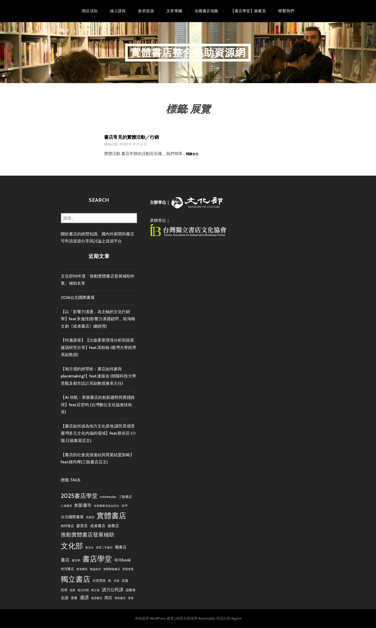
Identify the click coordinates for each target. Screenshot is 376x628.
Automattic (206, 618)
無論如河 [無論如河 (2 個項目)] (95, 569)
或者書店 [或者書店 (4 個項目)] (97, 525)
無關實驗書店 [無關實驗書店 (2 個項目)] (111, 569)
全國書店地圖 (206, 11)
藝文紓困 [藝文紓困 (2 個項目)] (83, 590)
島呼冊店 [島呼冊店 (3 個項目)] (67, 526)
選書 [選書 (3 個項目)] (74, 598)
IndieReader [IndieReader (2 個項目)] (108, 497)
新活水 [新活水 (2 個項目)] (89, 547)
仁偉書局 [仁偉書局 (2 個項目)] (66, 506)
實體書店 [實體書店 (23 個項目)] (111, 515)
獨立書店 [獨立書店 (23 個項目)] (75, 579)
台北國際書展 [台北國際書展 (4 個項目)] (72, 516)
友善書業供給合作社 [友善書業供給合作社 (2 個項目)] (106, 506)
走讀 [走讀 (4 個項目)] (64, 597)
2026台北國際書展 (78, 297)
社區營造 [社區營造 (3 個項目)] (99, 580)
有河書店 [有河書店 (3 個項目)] (67, 569)
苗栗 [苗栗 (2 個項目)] (72, 590)
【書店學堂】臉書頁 (248, 11)
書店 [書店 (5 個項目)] (65, 559)
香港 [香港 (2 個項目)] (131, 598)
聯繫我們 (286, 11)
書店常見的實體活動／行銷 (131, 137)
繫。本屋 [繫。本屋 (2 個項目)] (113, 581)
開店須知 (90, 11)
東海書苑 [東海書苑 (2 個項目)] (82, 569)
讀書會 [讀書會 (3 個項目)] (131, 590)
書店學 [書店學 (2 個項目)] (76, 560)
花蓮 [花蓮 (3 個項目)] (125, 580)
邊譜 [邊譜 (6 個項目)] (84, 597)
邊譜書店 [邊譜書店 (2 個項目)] (96, 598)
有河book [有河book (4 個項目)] (122, 560)
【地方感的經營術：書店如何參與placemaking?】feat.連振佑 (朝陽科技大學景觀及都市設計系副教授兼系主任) (98, 376)
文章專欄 (174, 11)
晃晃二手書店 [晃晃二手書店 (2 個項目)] (104, 547)
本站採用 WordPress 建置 (154, 618)
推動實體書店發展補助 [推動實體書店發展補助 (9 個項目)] (87, 534)
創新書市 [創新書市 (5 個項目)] (83, 505)
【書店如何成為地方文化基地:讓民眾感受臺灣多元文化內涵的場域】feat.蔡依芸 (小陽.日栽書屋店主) (98, 433)
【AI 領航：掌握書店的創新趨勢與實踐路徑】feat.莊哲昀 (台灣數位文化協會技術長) (98, 404)
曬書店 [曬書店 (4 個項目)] (120, 547)
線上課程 (118, 11)
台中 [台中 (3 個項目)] (124, 505)
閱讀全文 (192, 154)
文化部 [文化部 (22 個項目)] (72, 545)
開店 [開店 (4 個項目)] (108, 597)
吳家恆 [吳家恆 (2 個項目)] (90, 517)
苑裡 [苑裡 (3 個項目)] (64, 590)
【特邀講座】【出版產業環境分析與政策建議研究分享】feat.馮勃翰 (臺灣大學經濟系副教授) (98, 347)
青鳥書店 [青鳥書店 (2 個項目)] (120, 598)
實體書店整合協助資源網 (187, 52)
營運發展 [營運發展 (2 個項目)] (128, 569)
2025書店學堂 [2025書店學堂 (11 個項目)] (79, 495)
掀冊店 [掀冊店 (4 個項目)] (113, 525)
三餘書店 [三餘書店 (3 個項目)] (125, 497)
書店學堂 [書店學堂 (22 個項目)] (97, 558)
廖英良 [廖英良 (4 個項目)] (82, 525)
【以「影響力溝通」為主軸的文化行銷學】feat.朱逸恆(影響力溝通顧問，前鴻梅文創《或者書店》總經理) (98, 319)
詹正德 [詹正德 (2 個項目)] (95, 590)
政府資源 (146, 11)
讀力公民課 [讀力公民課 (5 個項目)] (112, 589)
